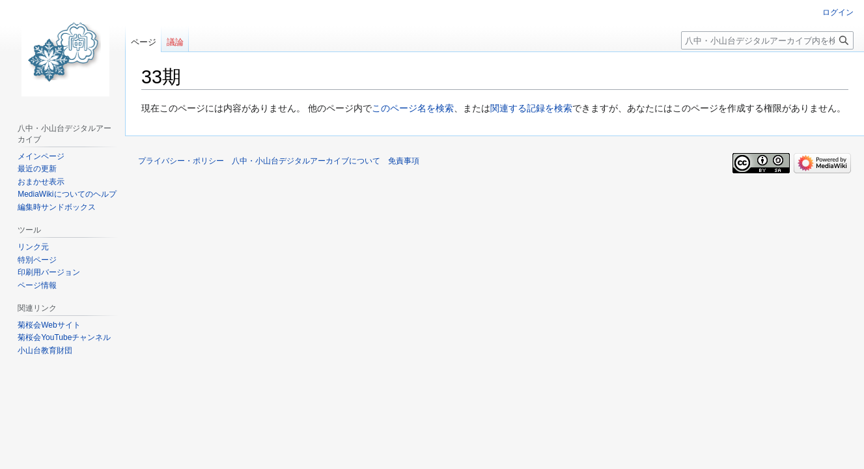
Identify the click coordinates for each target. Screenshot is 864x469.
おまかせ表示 (41, 181)
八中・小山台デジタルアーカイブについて (306, 160)
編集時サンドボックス (57, 207)
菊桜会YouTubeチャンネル (64, 337)
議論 (175, 42)
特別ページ (37, 259)
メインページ (41, 156)
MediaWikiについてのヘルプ (67, 194)
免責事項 (403, 160)
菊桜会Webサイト (49, 325)
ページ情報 (37, 285)
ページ (143, 42)
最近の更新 (37, 168)
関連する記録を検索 (531, 108)
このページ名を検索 (413, 108)
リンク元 (33, 246)
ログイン (838, 12)
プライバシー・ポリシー (181, 160)
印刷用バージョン (49, 272)
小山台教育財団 (45, 350)
